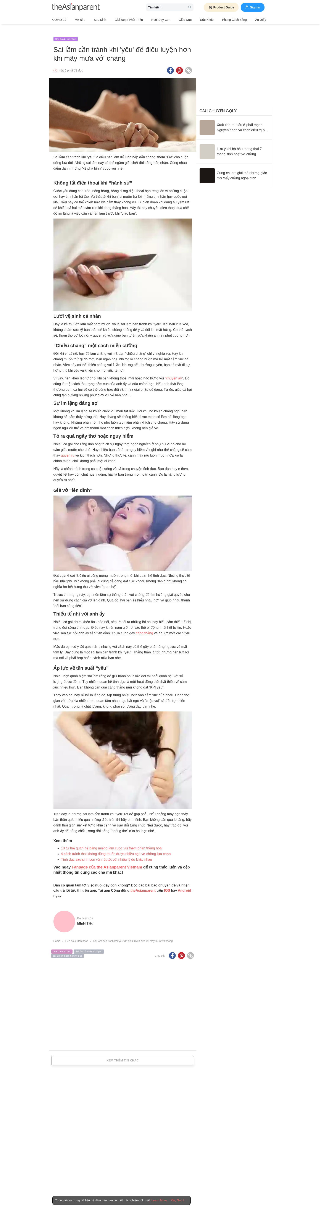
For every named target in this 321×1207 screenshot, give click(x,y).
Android (184, 883)
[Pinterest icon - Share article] (179, 63)
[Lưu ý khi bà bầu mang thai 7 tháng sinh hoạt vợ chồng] (234, 144)
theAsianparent (142, 883)
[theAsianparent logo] (76, 7)
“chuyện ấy (173, 371)
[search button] (189, 7)
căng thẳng (144, 626)
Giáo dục (169, 19)
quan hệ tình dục (62, 944)
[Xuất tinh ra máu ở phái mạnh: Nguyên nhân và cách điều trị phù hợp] (234, 120)
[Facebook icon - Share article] (170, 63)
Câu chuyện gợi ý (218, 104)
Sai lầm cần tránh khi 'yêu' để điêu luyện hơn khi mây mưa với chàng (133, 933)
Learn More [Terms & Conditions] (159, 1200)
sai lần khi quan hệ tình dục (67, 948)
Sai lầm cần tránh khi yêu (88, 944)
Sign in (252, 7)
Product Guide (221, 7)
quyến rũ (67, 448)
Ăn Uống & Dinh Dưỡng (247, 19)
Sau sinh (94, 19)
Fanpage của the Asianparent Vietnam (107, 860)
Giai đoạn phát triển (119, 19)
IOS (167, 883)
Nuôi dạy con (148, 19)
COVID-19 (59, 19)
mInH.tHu (85, 916)
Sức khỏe (188, 19)
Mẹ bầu (77, 19)
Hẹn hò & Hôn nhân (65, 32)
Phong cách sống (212, 19)
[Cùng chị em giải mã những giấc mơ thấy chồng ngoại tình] (234, 168)
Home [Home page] (56, 933)
